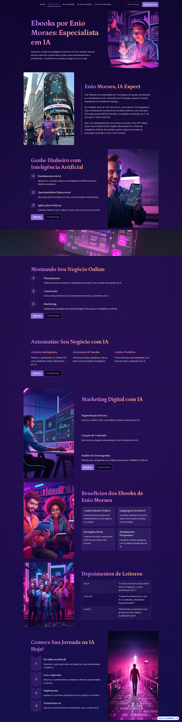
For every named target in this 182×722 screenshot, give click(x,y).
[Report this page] (177, 718)
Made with (166, 718)
